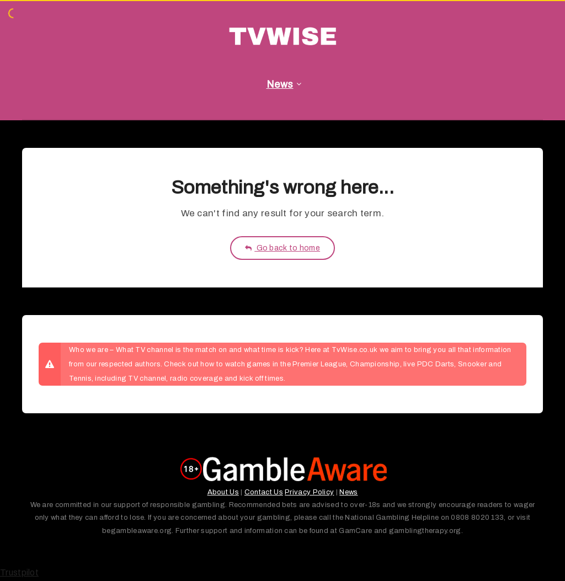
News (280, 84)
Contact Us (263, 492)
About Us (223, 492)
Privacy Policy (309, 492)
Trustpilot (19, 572)
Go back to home (282, 248)
